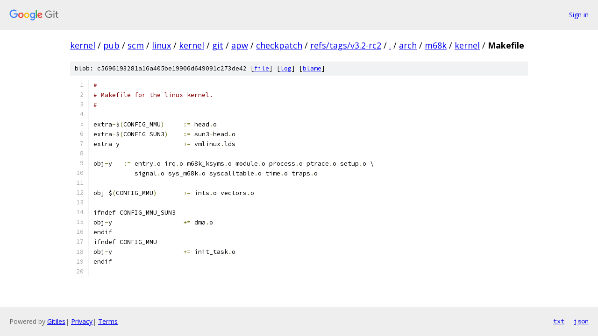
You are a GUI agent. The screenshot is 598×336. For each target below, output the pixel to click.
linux (161, 45)
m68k (436, 45)
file (261, 68)
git (217, 45)
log (286, 68)
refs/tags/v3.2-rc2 (345, 45)
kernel (82, 45)
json (581, 321)
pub (111, 45)
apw (239, 45)
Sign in (579, 14)
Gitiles (56, 321)
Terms (108, 321)
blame (312, 68)
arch (408, 45)
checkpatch (279, 45)
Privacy (82, 321)
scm (136, 45)
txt (558, 321)
